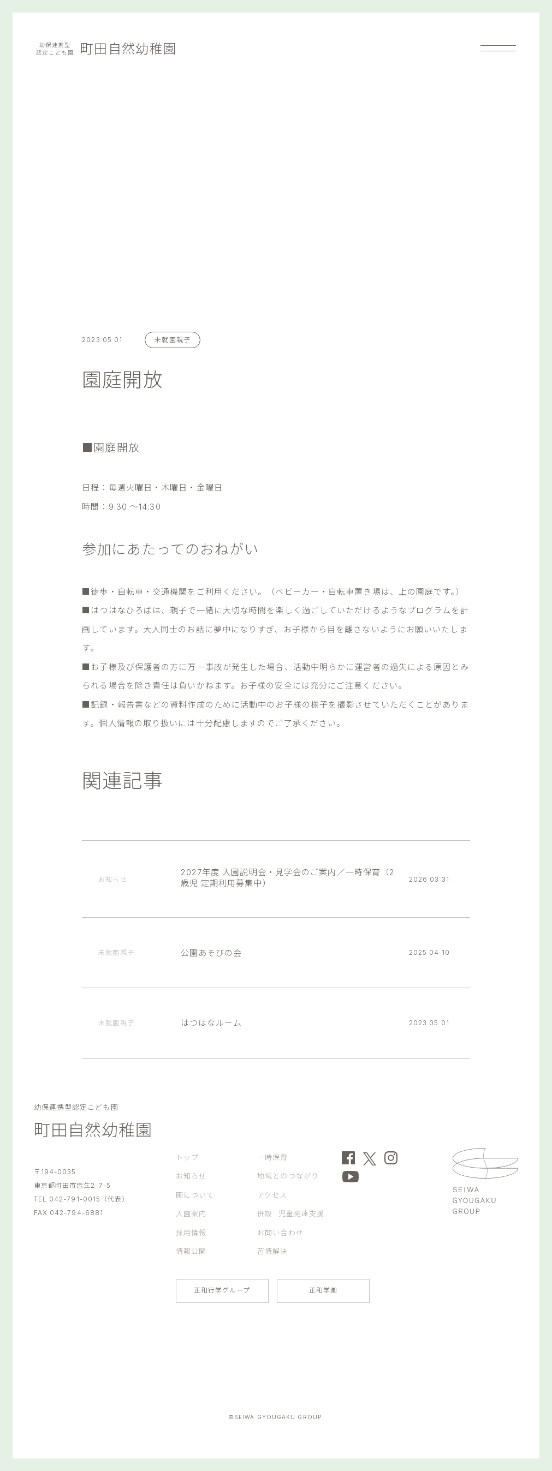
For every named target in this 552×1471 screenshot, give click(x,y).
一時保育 (272, 1157)
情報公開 (191, 1251)
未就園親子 (173, 340)
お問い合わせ (280, 1232)
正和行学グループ (222, 1290)
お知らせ (191, 1175)
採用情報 (191, 1232)
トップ (187, 1157)
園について (195, 1195)
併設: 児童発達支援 (290, 1213)
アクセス (272, 1195)
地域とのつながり (288, 1175)
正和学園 (323, 1290)
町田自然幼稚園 (106, 49)
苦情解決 (272, 1251)
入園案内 (191, 1213)
